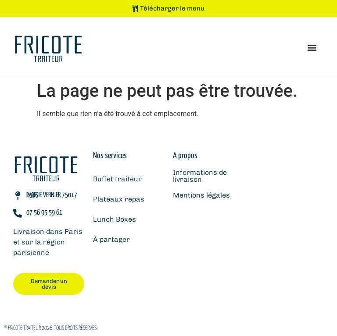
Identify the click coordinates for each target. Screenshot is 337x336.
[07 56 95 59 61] (17, 213)
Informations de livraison (200, 176)
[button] (312, 47)
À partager (111, 239)
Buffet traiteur (117, 179)
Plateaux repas (118, 199)
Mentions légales (201, 195)
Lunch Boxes (114, 219)
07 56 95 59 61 (44, 212)
